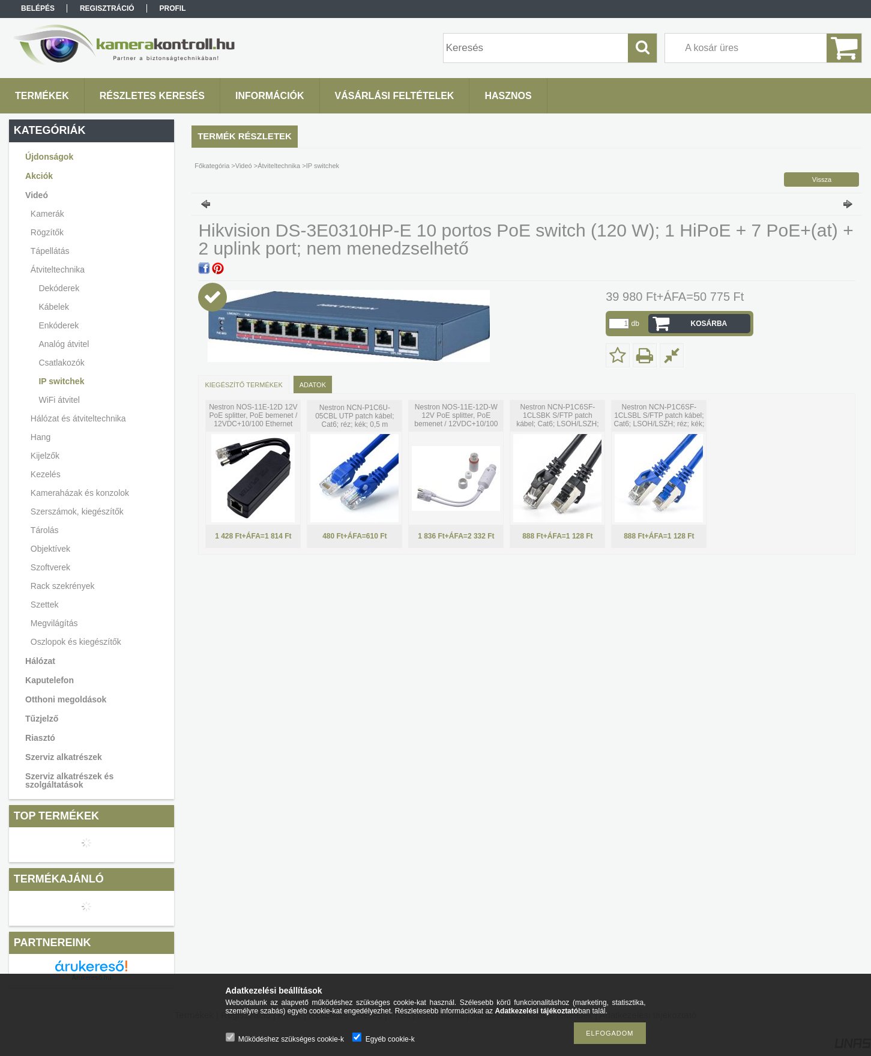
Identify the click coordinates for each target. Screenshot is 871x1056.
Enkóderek (58, 325)
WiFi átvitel (58, 400)
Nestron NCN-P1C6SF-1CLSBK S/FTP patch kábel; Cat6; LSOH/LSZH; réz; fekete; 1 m (557, 419)
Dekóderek (58, 288)
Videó (243, 165)
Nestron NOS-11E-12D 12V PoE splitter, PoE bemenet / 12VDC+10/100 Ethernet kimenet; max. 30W (253, 419)
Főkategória (211, 165)
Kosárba (709, 323)
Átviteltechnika (279, 165)
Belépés (38, 8)
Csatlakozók (61, 362)
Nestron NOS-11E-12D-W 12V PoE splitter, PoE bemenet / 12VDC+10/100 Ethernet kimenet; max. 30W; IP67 (456, 424)
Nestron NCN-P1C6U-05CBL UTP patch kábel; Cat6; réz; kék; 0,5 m (354, 416)
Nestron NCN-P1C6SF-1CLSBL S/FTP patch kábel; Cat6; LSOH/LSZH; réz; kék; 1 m (659, 419)
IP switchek (61, 381)
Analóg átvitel (63, 344)
